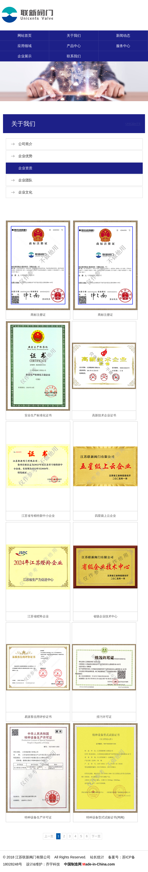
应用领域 (25, 46)
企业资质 (25, 168)
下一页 (96, 836)
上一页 (48, 836)
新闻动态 (123, 35)
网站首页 (25, 35)
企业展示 (25, 56)
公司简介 (25, 144)
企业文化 (25, 192)
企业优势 (25, 156)
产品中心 (74, 46)
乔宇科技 (53, 864)
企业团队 (25, 180)
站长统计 (97, 857)
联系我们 (74, 56)
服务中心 (123, 46)
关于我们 (74, 35)
